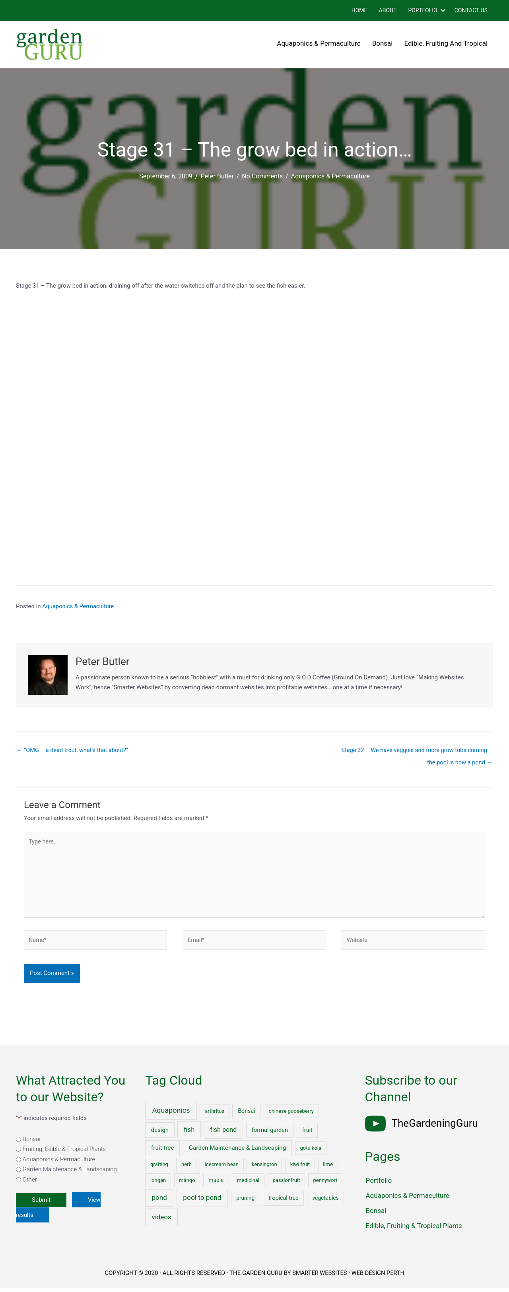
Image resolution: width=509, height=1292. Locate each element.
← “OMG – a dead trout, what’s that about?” (74, 750)
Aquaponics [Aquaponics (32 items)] (171, 1114)
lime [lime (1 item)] (328, 1168)
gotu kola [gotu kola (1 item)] (310, 1152)
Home (359, 10)
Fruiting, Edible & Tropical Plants (64, 1152)
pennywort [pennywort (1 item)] (325, 1184)
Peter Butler (216, 176)
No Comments (262, 176)
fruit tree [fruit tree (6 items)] (162, 1151)
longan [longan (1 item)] (158, 1184)
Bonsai (382, 43)
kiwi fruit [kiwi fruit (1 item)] (300, 1168)
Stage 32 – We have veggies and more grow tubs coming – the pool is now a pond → (414, 752)
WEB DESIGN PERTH (379, 1276)
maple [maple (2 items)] (216, 1183)
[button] (443, 10)
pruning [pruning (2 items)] (245, 1201)
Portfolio (422, 10)
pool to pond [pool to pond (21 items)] (202, 1201)
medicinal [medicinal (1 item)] (248, 1184)
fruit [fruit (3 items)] (307, 1133)
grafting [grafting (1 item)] (159, 1168)
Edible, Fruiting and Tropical (446, 43)
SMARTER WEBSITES (319, 1276)
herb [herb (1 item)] (186, 1168)
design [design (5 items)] (160, 1133)
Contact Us (471, 10)
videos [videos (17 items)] (161, 1220)
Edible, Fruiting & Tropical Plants (414, 1229)
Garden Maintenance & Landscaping (70, 1172)
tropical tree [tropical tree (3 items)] (283, 1201)
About (388, 10)
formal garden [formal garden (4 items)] (270, 1133)
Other (30, 1183)
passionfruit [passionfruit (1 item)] (286, 1184)
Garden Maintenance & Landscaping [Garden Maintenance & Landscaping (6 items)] (237, 1151)
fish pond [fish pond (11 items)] (223, 1133)
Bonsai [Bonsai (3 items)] (246, 1114)
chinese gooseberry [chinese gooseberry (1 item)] (291, 1115)
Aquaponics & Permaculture (318, 43)
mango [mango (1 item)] (187, 1184)
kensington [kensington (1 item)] (264, 1168)
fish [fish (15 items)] (189, 1133)
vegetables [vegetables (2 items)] (326, 1201)
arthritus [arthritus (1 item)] (214, 1115)
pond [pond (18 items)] (159, 1201)
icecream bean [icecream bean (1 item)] (222, 1168)
